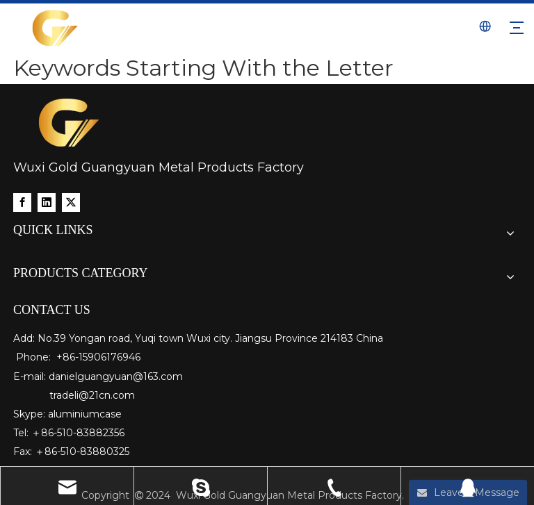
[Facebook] (22, 202)
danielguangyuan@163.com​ (116, 376)
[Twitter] (71, 202)
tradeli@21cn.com (92, 395)
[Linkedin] (47, 202)
